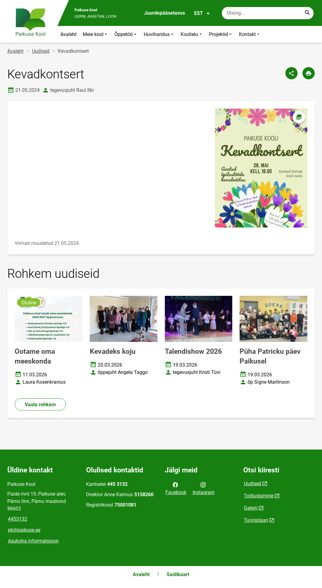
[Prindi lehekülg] (308, 73)
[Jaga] (291, 73)
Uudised (40, 51)
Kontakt (250, 34)
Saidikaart (178, 574)
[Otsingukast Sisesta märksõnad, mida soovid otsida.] (267, 13)
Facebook (175, 488)
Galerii (251, 508)
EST (202, 13)
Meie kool (95, 34)
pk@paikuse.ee (24, 530)
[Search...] (307, 13)
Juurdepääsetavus (164, 13)
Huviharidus (159, 34)
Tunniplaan (256, 520)
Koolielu (192, 34)
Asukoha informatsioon (33, 541)
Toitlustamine (258, 496)
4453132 (17, 519)
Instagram (204, 488)
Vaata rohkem (40, 404)
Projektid (221, 34)
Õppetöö (126, 34)
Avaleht (68, 34)
